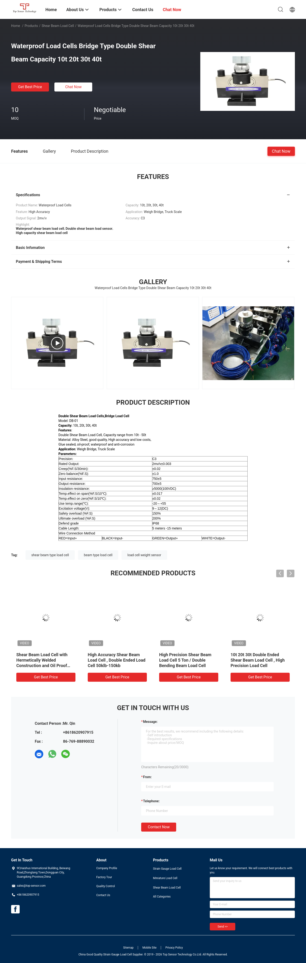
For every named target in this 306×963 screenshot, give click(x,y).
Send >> (222, 926)
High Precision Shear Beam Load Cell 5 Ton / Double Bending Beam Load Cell (185, 660)
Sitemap (128, 947)
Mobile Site (149, 947)
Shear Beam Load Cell (58, 26)
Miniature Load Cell (165, 878)
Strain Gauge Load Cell (167, 868)
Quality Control (105, 886)
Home (15, 26)
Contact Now (159, 827)
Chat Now (73, 87)
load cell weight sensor (144, 555)
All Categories (161, 896)
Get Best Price (30, 87)
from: (147, 777)
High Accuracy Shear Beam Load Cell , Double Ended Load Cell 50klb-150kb (116, 660)
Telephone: (151, 801)
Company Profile (106, 868)
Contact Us (103, 895)
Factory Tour (104, 877)
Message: (150, 722)
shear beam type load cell (50, 555)
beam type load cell (98, 555)
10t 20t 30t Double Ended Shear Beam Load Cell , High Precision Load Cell (258, 660)
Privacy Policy (174, 947)
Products (31, 26)
